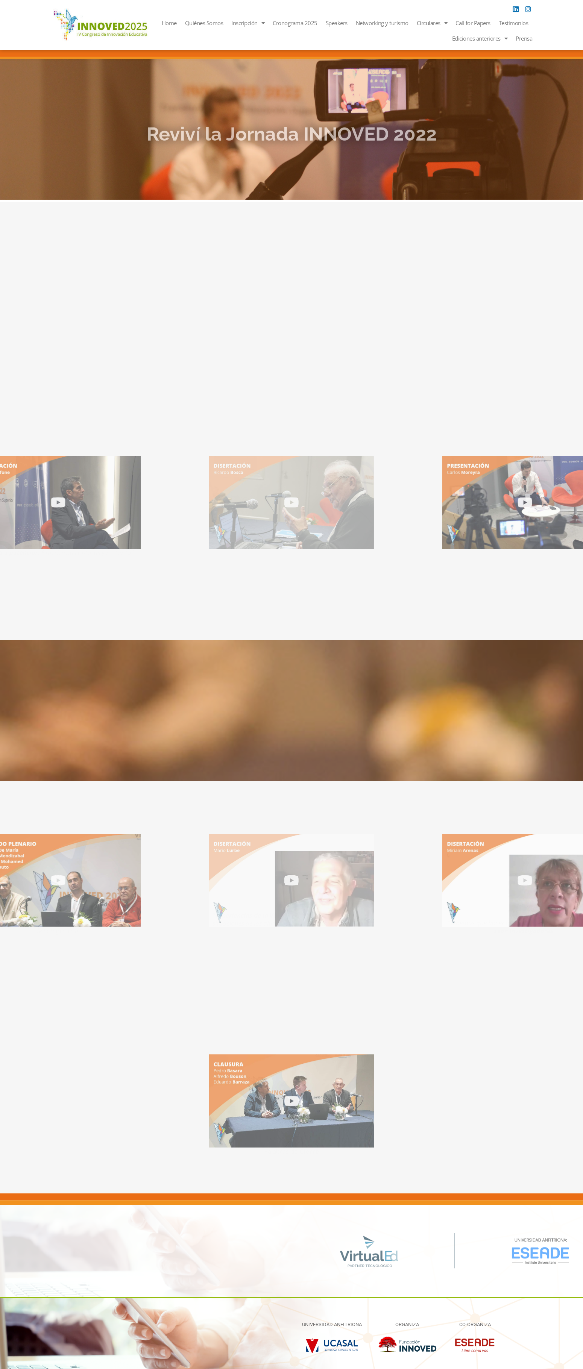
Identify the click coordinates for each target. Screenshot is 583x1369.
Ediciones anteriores (480, 38)
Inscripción (247, 23)
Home (169, 23)
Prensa (524, 38)
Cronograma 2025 (295, 23)
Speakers (337, 23)
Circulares (432, 23)
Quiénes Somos (204, 23)
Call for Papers (472, 23)
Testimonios (513, 23)
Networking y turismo (382, 23)
